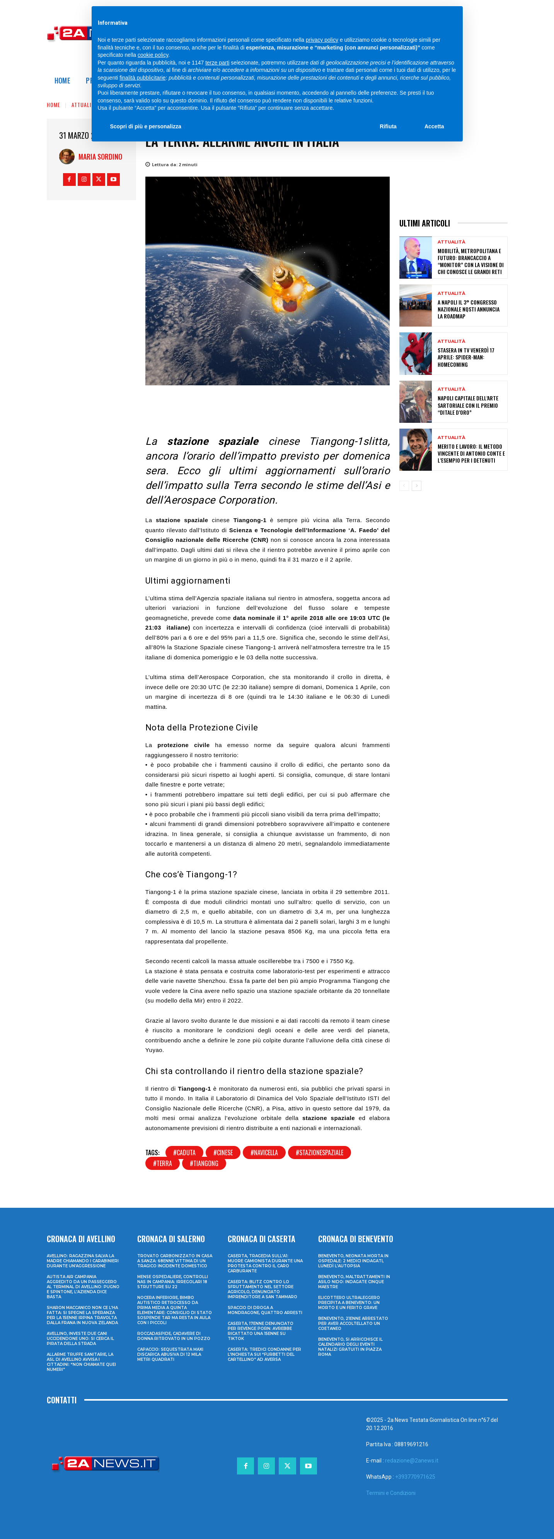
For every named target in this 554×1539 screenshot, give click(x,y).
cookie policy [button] (153, 55)
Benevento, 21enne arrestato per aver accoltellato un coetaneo (353, 1323)
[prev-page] (404, 486)
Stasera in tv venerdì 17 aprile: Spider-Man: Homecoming (466, 357)
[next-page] (416, 486)
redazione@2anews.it (411, 1460)
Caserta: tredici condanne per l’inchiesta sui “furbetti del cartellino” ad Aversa (264, 1354)
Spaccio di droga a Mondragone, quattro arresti (265, 1310)
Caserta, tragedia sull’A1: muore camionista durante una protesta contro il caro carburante (265, 1263)
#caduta (184, 1152)
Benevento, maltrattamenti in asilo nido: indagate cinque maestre (354, 1281)
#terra (162, 1163)
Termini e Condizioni (391, 1493)
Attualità (84, 104)
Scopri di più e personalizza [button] (145, 126)
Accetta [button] (434, 126)
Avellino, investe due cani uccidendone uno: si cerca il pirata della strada (80, 1338)
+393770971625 (415, 1477)
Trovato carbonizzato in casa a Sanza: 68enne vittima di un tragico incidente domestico (174, 1260)
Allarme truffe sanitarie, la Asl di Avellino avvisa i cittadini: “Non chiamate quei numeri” (81, 1362)
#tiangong (204, 1163)
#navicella (264, 1152)
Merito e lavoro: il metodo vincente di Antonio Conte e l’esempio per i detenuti (471, 453)
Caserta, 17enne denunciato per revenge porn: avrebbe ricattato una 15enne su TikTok (260, 1331)
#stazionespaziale (319, 1152)
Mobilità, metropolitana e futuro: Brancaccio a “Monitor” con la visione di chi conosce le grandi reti (471, 261)
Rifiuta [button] (388, 126)
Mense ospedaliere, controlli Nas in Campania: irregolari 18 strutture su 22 (172, 1281)
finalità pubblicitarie (142, 78)
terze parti (217, 63)
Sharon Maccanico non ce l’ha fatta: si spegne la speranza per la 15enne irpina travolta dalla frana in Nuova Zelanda (82, 1315)
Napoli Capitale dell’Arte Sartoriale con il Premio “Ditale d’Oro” (468, 405)
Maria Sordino (100, 157)
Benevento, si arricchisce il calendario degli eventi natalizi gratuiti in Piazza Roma (350, 1347)
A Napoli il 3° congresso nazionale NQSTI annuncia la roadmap (468, 309)
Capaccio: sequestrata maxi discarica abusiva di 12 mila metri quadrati (170, 1354)
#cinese (223, 1152)
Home (53, 104)
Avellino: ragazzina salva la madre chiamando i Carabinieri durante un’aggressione (83, 1260)
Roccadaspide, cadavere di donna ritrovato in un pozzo (173, 1336)
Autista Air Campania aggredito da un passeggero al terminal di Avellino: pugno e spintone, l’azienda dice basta (83, 1286)
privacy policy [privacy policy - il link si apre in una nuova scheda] (322, 40)
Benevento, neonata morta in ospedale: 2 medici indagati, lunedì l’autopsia (353, 1260)
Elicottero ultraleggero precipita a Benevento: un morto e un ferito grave (349, 1302)
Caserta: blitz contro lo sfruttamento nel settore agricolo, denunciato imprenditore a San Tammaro (262, 1289)
